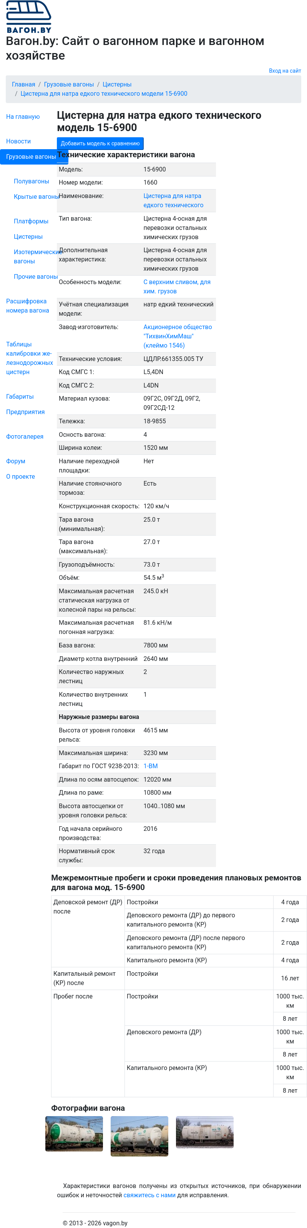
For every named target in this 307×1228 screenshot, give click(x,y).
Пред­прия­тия (25, 412)
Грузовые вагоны (31, 156)
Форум (15, 461)
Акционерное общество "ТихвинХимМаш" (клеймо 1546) (177, 336)
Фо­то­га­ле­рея (24, 436)
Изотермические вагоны (38, 256)
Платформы (31, 221)
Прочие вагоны (36, 276)
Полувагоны (31, 181)
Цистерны (28, 236)
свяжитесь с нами (150, 1195)
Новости (18, 141)
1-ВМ (150, 766)
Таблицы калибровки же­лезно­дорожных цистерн (29, 358)
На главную (23, 116)
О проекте (20, 476)
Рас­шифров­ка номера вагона (27, 306)
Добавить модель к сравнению (100, 143)
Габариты (20, 396)
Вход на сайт (285, 71)
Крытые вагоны (37, 196)
